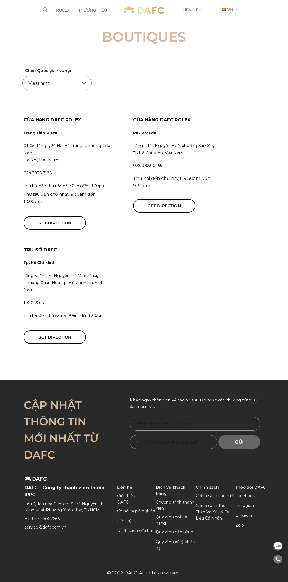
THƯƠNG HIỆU (94, 10)
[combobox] (136, 442)
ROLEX (63, 10)
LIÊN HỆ (192, 10)
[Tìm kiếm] (45, 9)
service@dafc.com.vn (45, 527)
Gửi (239, 442)
